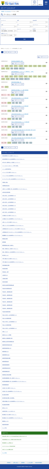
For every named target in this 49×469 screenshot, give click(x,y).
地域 (2, 24)
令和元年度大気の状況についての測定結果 (19, 114)
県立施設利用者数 (5, 404)
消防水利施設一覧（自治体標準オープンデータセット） (13, 401)
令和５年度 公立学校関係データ (9, 205)
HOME (2, 11)
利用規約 (9, 462)
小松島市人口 (5, 275)
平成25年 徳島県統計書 (7, 295)
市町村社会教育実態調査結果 (8, 285)
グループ (19, 29)
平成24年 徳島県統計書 (7, 291)
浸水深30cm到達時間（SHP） (17, 61)
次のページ (12, 52)
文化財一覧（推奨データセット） (9, 388)
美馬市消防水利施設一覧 (16, 82)
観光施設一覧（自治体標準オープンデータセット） (12, 417)
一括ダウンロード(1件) (18, 63)
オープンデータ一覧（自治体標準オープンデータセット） (14, 179)
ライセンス (3, 29)
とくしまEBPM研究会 (6, 169)
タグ (18, 24)
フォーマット (35, 24)
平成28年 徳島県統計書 (7, 305)
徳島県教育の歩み (5, 354)
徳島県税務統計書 (5, 371)
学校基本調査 (5, 268)
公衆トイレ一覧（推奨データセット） (9, 222)
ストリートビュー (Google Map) (8, 446)
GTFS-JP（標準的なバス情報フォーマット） (11, 162)
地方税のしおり (5, 255)
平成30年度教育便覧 (6, 311)
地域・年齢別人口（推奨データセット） (10, 248)
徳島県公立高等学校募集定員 (8, 341)
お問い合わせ (15, 462)
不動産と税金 (5, 182)
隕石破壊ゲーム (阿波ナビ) (7, 442)
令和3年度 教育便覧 (6, 192)
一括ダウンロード (43, 56)
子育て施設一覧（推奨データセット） (9, 258)
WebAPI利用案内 (38, 462)
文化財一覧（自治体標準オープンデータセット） (12, 391)
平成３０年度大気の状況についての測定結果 (20, 121)
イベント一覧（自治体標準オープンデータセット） (12, 175)
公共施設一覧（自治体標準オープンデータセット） (12, 218)
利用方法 (40, 4)
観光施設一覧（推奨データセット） (9, 414)
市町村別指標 (5, 281)
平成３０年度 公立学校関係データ (9, 328)
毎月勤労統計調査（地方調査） (8, 398)
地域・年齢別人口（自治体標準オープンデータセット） (13, 252)
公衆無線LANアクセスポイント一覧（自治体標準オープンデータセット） (17, 232)
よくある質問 (30, 462)
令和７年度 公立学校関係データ (9, 212)
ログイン (34, 4)
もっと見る (4, 427)
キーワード (3, 20)
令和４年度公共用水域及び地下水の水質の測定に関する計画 (23, 129)
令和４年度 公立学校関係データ (9, 202)
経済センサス (5, 407)
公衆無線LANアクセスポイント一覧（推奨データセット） (13, 228)
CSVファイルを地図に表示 (7, 449)
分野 (18, 20)
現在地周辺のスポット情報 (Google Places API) (11, 439)
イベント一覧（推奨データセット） (9, 172)
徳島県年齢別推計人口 (6, 348)
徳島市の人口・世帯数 (6, 334)
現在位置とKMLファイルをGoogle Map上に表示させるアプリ (14, 436)
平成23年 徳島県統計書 (7, 288)
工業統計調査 (5, 278)
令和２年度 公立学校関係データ (9, 195)
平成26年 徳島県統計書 (7, 298)
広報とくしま (5, 331)
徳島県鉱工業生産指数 (6, 374)
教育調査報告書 (5, 384)
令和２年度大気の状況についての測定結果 (19, 106)
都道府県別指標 (5, 424)
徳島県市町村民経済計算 (7, 344)
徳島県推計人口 (5, 351)
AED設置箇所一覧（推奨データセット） (10, 155)
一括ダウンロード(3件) (18, 92)
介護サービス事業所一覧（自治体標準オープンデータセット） (14, 188)
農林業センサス (5, 421)
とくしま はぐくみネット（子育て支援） (10, 165)
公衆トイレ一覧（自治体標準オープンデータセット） (13, 225)
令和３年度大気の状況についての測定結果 (19, 98)
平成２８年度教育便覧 (6, 318)
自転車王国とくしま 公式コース (8, 411)
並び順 (34, 29)
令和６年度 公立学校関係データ (9, 208)
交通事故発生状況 (5, 185)
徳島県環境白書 (5, 361)
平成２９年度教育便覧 (6, 325)
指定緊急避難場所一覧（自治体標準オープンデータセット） (14, 381)
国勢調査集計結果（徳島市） (8, 245)
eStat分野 (35, 20)
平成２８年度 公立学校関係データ (9, 315)
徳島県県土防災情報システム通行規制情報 (19, 90)
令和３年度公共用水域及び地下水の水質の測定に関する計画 (23, 137)
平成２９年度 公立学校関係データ (9, 321)
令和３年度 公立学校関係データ (9, 198)
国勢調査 (4, 242)
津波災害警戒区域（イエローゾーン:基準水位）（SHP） (22, 71)
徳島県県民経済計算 (6, 368)
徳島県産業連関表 (5, 364)
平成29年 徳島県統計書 (7, 308)
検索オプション (4, 33)
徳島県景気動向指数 (6, 358)
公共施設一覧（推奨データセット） (9, 215)
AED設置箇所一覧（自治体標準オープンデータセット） (13, 159)
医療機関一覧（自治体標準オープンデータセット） (12, 235)
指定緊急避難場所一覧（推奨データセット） (11, 378)
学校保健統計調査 (5, 265)
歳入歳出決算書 (5, 394)
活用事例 (23, 462)
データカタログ (9, 8)
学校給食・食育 (5, 271)
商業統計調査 (5, 238)
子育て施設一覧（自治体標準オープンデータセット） (13, 261)
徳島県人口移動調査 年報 (7, 338)
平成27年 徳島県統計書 (7, 301)
